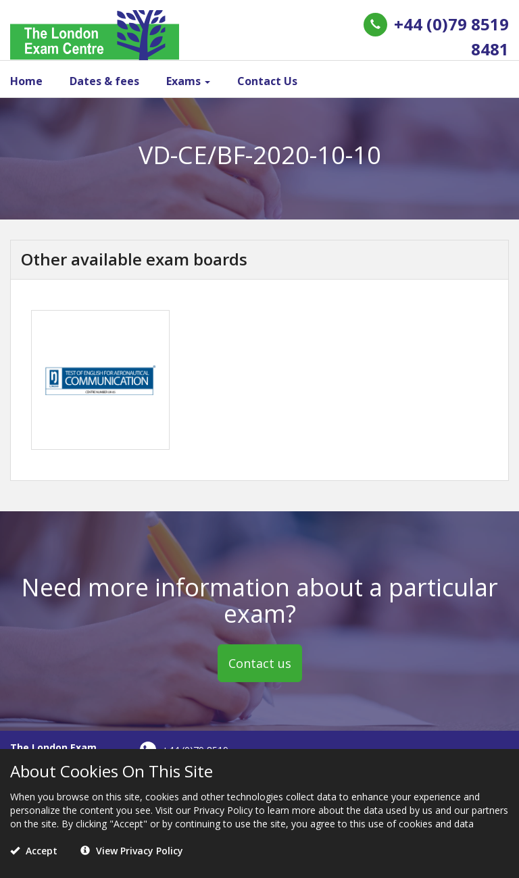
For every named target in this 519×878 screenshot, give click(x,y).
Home (26, 81)
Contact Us (267, 81)
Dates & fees (104, 81)
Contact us (259, 663)
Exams (188, 81)
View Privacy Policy (131, 850)
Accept (33, 850)
